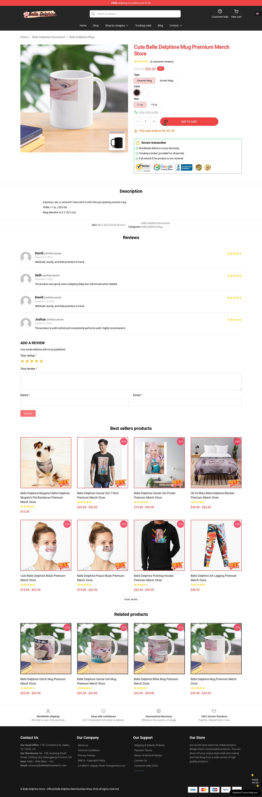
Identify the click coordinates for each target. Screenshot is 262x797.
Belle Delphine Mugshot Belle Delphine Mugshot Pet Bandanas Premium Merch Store (45, 497)
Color (137, 86)
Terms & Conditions (89, 750)
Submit (28, 413)
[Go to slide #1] (55, 161)
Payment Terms (143, 750)
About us (83, 745)
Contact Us (140, 760)
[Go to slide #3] (93, 161)
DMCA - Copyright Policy (91, 760)
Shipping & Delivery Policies (149, 745)
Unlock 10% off (255, 781)
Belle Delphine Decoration (48, 37)
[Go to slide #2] (74, 161)
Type (137, 74)
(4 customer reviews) (162, 61)
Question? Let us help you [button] (245, 792)
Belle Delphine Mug (81, 37)
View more (131, 599)
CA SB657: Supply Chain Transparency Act (101, 765)
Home (24, 37)
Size (136, 98)
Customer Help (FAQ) (146, 765)
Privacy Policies (86, 755)
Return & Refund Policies (148, 755)
